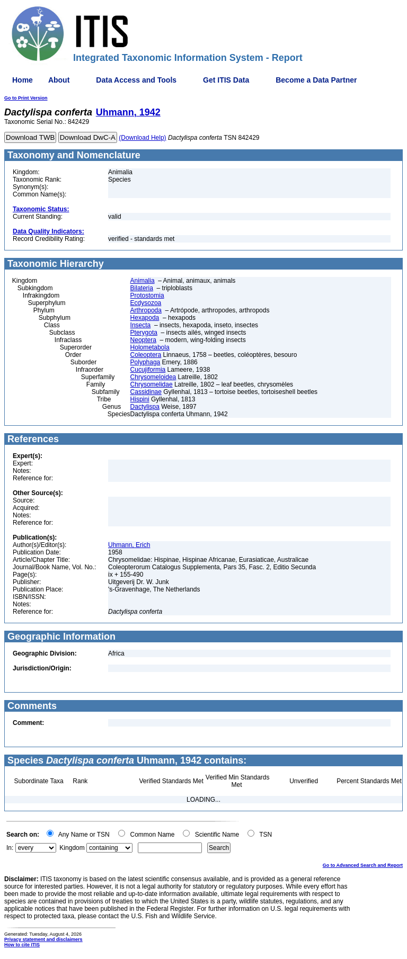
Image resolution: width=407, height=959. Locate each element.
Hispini (139, 399)
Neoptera (143, 340)
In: (9, 848)
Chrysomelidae (151, 384)
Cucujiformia (148, 369)
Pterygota (143, 332)
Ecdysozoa (146, 303)
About (58, 80)
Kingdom (71, 848)
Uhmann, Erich (129, 545)
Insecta (140, 325)
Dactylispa (145, 406)
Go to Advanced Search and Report (363, 865)
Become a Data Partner (316, 80)
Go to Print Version (26, 98)
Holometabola (150, 347)
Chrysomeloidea (153, 377)
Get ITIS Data (226, 80)
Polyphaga (145, 362)
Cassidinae (146, 392)
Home (22, 80)
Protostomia (147, 295)
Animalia (142, 280)
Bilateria (141, 288)
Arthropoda (146, 310)
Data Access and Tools (136, 80)
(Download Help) (142, 137)
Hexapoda (145, 317)
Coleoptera (146, 354)
